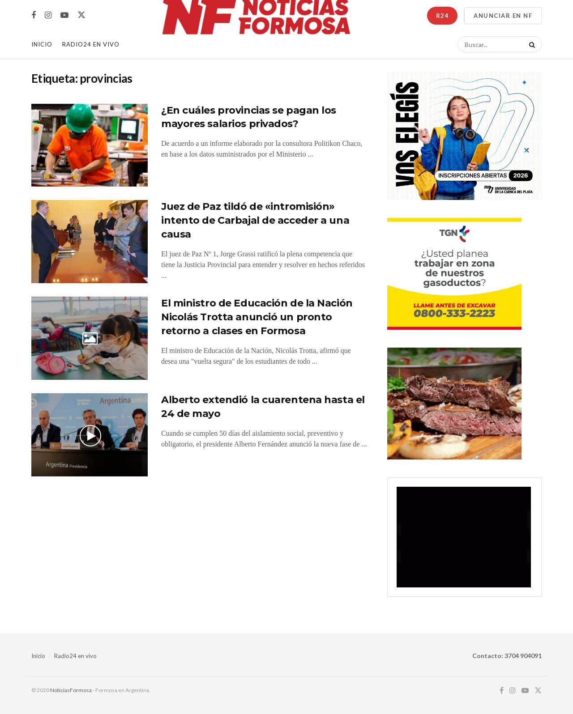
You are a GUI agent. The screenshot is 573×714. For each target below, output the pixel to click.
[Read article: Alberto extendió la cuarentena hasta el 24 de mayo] (89, 434)
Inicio (41, 44)
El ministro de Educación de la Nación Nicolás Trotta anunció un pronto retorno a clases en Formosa (257, 317)
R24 (442, 15)
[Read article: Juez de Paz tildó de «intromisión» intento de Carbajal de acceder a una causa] (89, 241)
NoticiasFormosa (71, 690)
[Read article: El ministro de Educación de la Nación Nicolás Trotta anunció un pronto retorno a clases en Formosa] (89, 338)
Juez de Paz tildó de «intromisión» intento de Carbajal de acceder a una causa (255, 220)
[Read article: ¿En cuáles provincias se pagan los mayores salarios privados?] (89, 145)
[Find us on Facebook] (33, 15)
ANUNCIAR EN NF (503, 15)
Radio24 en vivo (75, 655)
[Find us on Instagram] (48, 15)
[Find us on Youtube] (64, 15)
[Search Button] (530, 44)
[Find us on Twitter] (81, 15)
